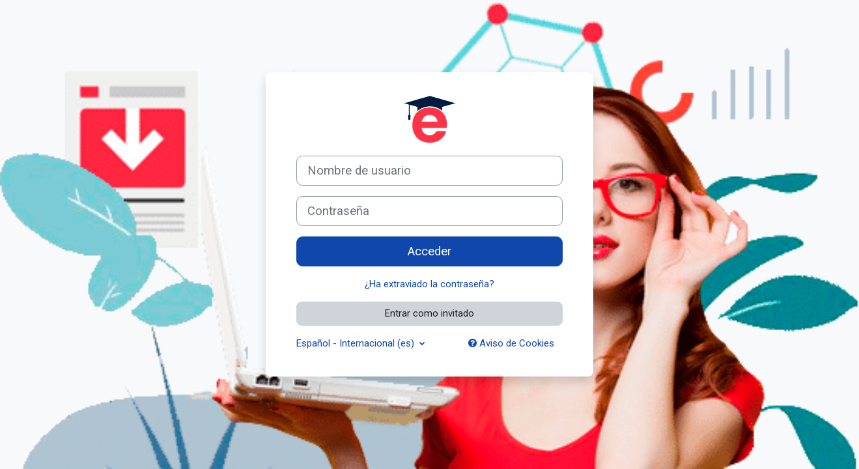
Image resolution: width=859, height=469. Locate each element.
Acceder (429, 251)
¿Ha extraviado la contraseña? (429, 284)
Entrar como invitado (429, 313)
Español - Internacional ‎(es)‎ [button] (356, 343)
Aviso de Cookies (511, 343)
